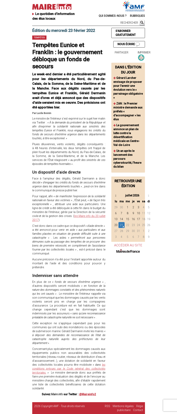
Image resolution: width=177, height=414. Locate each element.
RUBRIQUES (137, 15)
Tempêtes (39, 37)
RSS (107, 406)
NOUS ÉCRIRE (128, 44)
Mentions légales (123, 406)
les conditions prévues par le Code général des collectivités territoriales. (68, 368)
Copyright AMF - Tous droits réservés (63, 406)
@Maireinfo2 (87, 394)
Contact (138, 410)
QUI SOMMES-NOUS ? (113, 15)
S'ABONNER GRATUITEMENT (125, 32)
